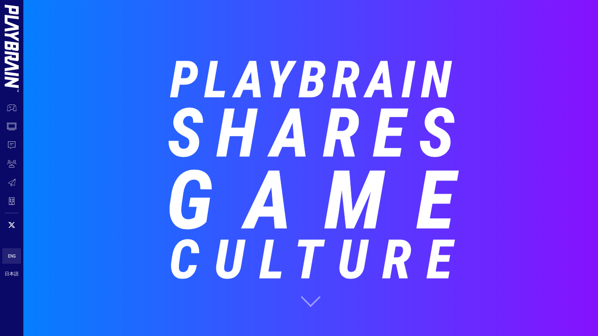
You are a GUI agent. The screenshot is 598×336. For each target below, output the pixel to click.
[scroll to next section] (310, 301)
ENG (12, 256)
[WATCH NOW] (11, 126)
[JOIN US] (11, 164)
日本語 (12, 274)
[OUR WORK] (11, 108)
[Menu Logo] (11, 38)
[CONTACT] (11, 182)
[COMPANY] (11, 201)
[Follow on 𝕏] (11, 225)
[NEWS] (11, 145)
